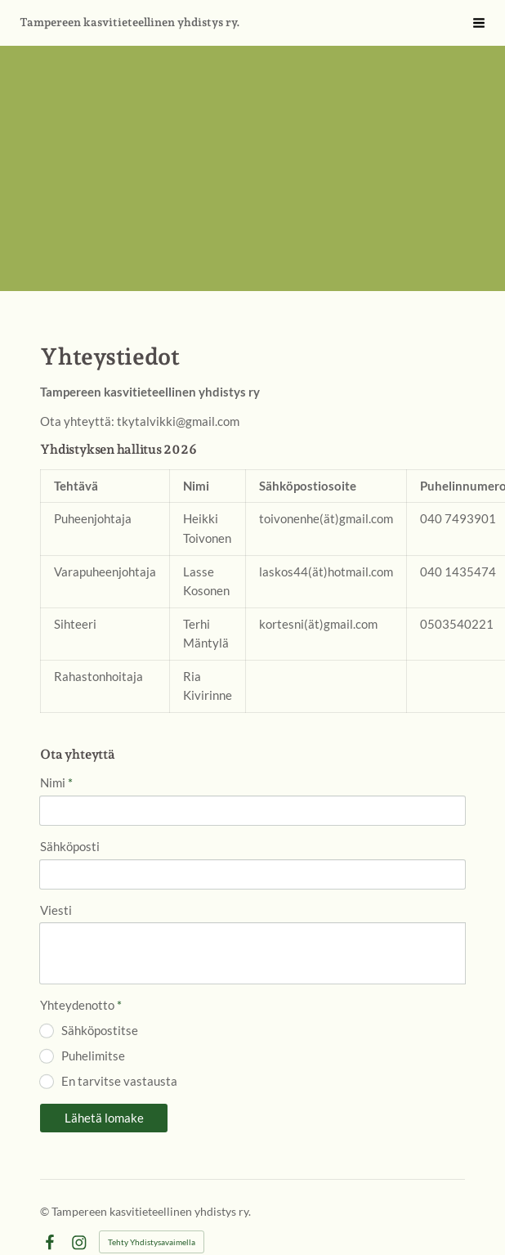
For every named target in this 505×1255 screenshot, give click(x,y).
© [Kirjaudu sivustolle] (45, 1211)
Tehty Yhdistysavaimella (151, 1242)
